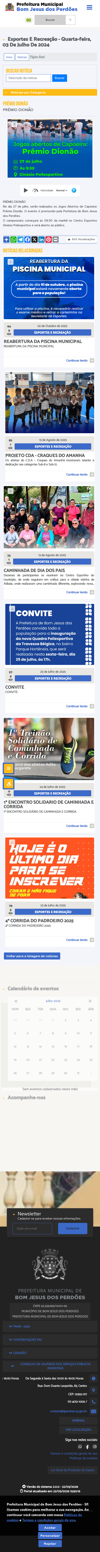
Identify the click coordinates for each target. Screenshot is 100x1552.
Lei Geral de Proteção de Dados (72, 1470)
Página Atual (37, 57)
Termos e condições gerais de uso (73, 1453)
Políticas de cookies (83, 1458)
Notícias (22, 57)
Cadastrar (73, 1228)
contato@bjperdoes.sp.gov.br (68, 1411)
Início (9, 57)
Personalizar (50, 1535)
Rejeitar (50, 1543)
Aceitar (50, 1527)
